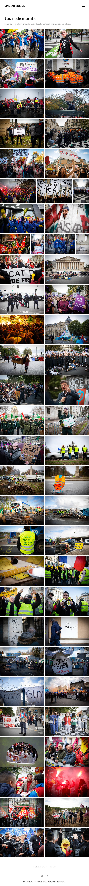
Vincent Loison (32, 882)
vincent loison (14, 6)
